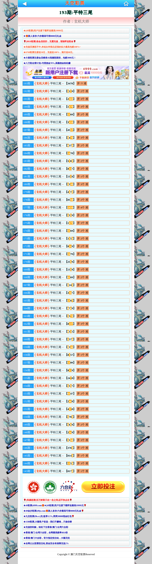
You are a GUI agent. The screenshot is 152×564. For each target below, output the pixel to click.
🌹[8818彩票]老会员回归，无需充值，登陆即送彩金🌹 (49, 41)
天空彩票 (75, 3)
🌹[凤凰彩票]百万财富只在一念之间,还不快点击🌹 (47, 500)
